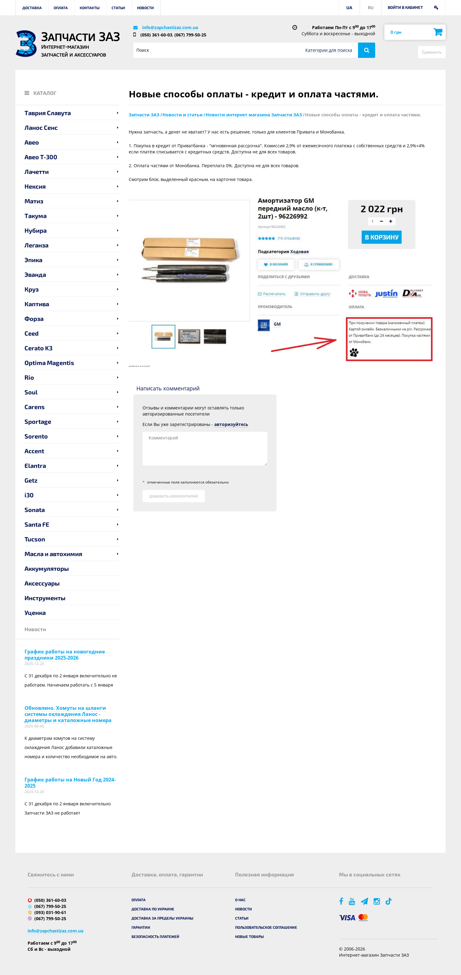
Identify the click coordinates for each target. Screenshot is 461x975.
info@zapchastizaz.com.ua (170, 27)
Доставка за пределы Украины (162, 918)
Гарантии (140, 927)
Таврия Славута (48, 112)
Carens (35, 406)
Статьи (118, 8)
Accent (34, 450)
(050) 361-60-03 (156, 35)
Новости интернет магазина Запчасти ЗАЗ (254, 115)
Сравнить (432, 52)
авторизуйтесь (231, 424)
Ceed (32, 333)
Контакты (90, 8)
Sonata (35, 509)
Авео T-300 (41, 156)
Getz (31, 480)
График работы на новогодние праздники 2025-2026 (65, 654)
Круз (32, 289)
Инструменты (45, 597)
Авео (32, 142)
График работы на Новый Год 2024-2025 (70, 782)
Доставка (32, 8)
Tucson (35, 539)
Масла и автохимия (53, 553)
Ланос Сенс (41, 127)
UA (349, 7)
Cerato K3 (38, 348)
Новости (145, 8)
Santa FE (37, 524)
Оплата (61, 8)
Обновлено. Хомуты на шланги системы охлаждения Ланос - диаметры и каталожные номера (68, 714)
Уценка (35, 612)
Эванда (35, 274)
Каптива (37, 303)
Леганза (36, 245)
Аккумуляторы (47, 568)
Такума (36, 215)
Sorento (36, 436)
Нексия (35, 186)
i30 (29, 495)
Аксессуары (42, 583)
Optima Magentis (49, 362)
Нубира (36, 230)
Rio (29, 377)
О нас (240, 900)
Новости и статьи (182, 115)
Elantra (35, 465)
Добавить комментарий (173, 496)
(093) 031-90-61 (50, 912)
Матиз (34, 201)
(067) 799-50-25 (190, 35)
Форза (34, 318)
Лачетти (37, 171)
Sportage (38, 421)
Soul (31, 392)
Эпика (33, 259)
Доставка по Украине (152, 909)
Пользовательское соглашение (266, 927)
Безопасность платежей (155, 936)
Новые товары (249, 936)
